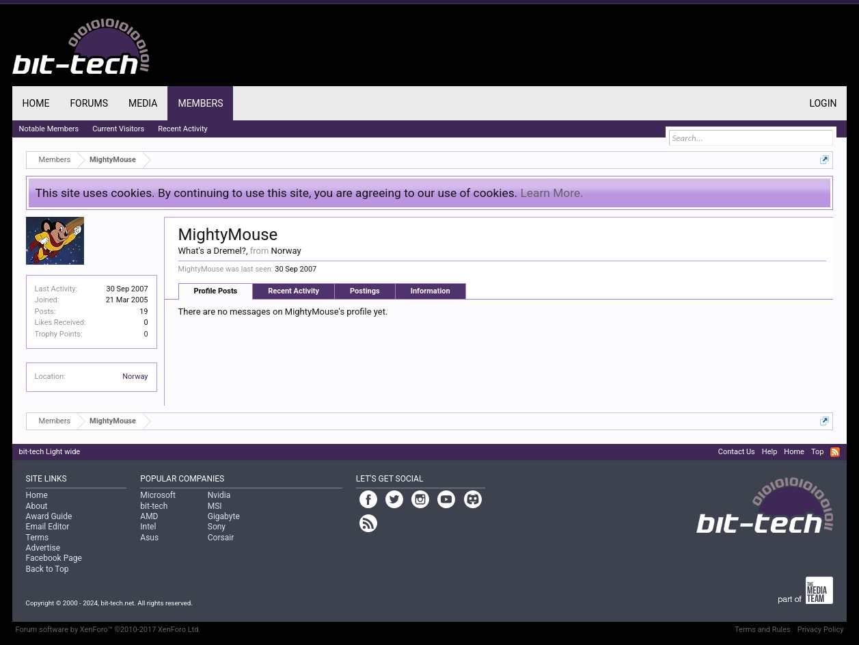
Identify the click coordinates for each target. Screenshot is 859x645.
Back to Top (47, 569)
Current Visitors (118, 128)
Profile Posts (216, 291)
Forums (89, 103)
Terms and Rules (763, 629)
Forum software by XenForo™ (108, 629)
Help (770, 451)
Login (822, 103)
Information (430, 291)
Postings (365, 291)
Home (36, 103)
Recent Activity (293, 291)
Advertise (43, 548)
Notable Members (49, 128)
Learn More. (551, 193)
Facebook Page (54, 558)
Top (817, 451)
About (37, 506)
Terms (37, 537)
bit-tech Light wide (50, 451)
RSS (835, 452)
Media (142, 103)
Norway (135, 376)
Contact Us (736, 451)
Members (200, 103)
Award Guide (49, 516)
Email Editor (48, 526)
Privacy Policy (820, 629)
